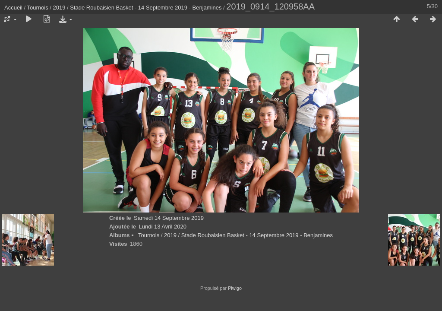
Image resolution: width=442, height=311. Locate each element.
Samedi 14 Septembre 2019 (169, 218)
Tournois (37, 7)
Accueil (13, 7)
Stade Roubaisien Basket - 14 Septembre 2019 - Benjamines (145, 7)
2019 (59, 7)
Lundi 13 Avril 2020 (162, 226)
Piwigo (235, 288)
